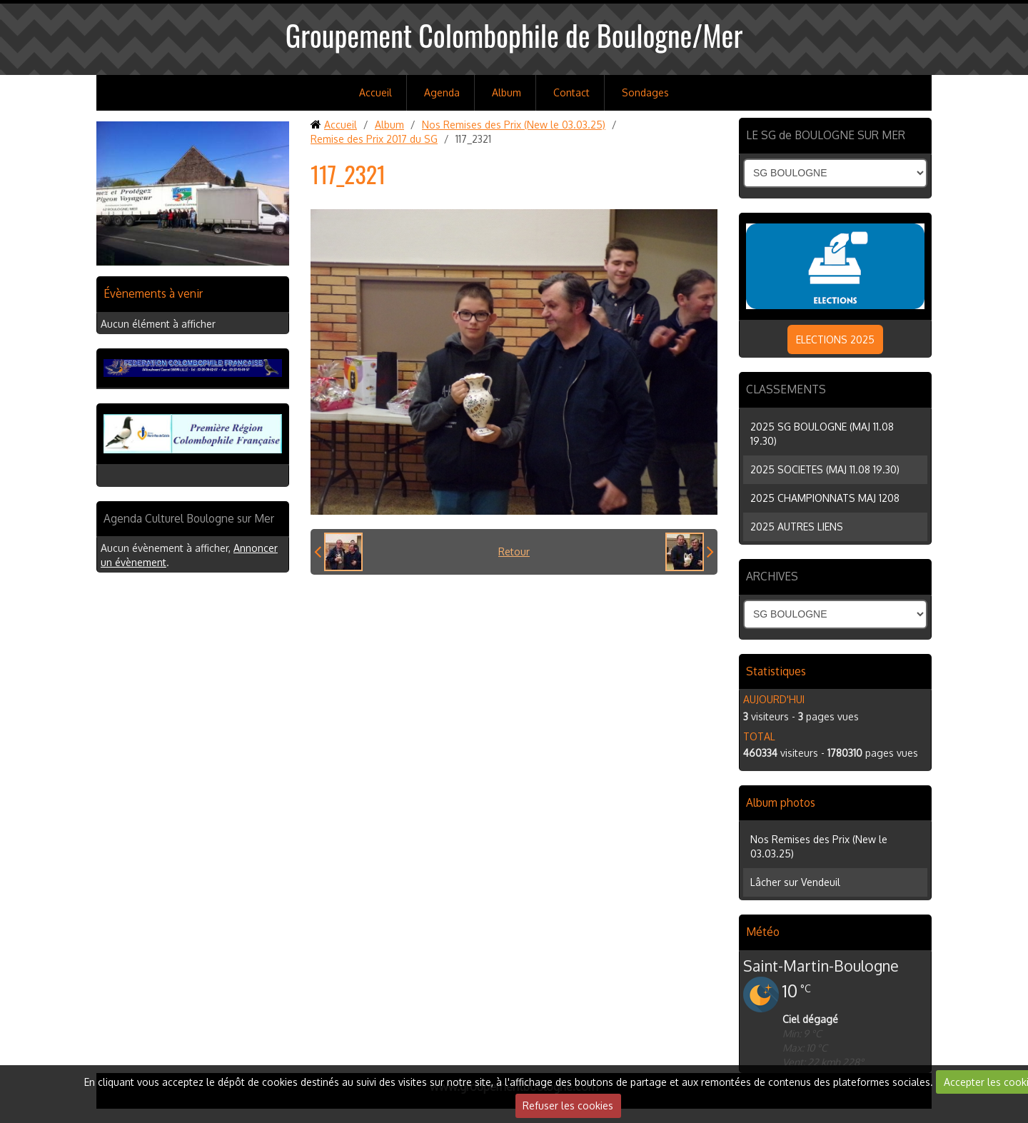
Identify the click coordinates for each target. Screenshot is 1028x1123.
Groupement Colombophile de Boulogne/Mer (514, 35)
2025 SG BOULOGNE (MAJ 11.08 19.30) (822, 434)
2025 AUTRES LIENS (796, 526)
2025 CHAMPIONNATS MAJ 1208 (825, 498)
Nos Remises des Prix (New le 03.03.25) (513, 125)
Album (506, 92)
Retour (514, 551)
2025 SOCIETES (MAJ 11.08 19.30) (825, 469)
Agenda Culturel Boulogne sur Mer (189, 518)
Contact (571, 92)
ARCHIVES (772, 576)
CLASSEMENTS (786, 389)
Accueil (375, 92)
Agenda (442, 92)
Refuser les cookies (568, 1105)
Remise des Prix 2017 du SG (374, 139)
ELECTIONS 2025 (835, 339)
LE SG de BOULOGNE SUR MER (825, 135)
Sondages (645, 92)
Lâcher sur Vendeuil (795, 882)
